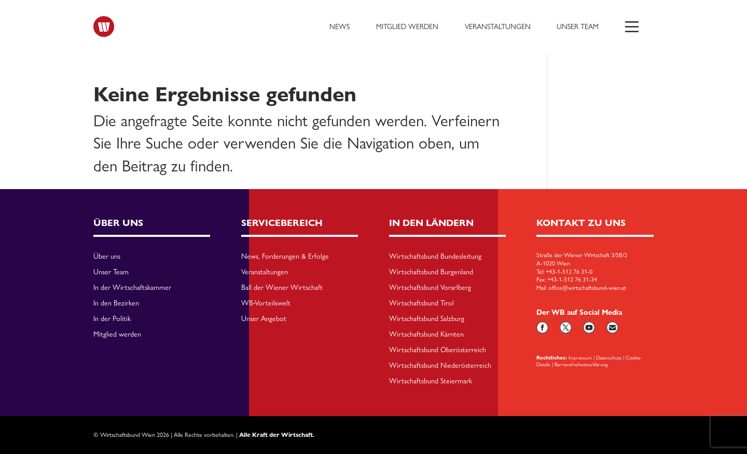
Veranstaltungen (498, 26)
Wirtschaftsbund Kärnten (426, 334)
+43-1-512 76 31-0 (569, 271)
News (339, 26)
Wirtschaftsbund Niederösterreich (440, 366)
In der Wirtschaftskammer (132, 288)
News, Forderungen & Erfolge (285, 256)
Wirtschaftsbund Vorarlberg (430, 288)
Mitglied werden (407, 26)
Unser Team (578, 26)
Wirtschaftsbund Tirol (421, 303)
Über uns (106, 256)
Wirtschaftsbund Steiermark (430, 381)
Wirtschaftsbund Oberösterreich (437, 350)
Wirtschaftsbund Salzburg (426, 319)
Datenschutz (608, 357)
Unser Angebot (263, 319)
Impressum (580, 357)
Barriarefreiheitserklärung (581, 364)
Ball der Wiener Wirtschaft (282, 288)
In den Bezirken (116, 303)
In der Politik (112, 319)
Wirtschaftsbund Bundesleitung (435, 256)
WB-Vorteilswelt (265, 303)
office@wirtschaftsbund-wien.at (587, 287)
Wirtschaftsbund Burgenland (431, 272)
